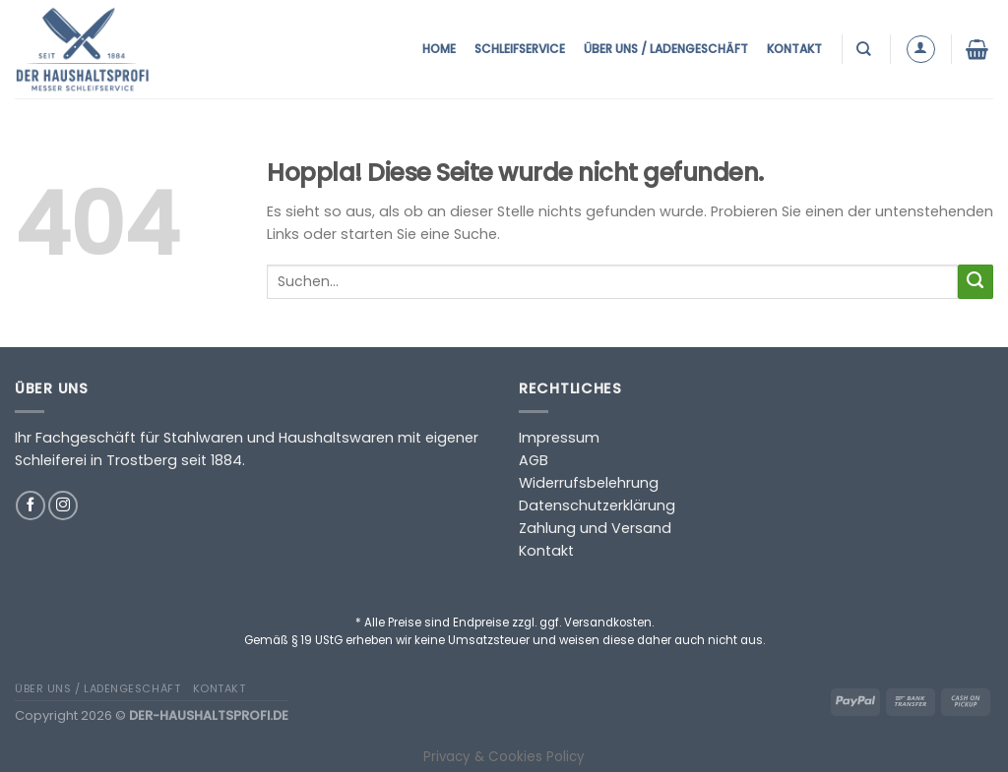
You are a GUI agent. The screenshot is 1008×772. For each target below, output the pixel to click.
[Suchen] (865, 48)
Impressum (559, 437)
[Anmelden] (921, 49)
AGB (533, 460)
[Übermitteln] (975, 282)
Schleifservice (519, 48)
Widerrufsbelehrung (589, 483)
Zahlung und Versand (595, 528)
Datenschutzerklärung (597, 505)
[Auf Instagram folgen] (63, 505)
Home (439, 48)
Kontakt (794, 48)
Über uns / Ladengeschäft (666, 48)
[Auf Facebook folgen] (30, 505)
